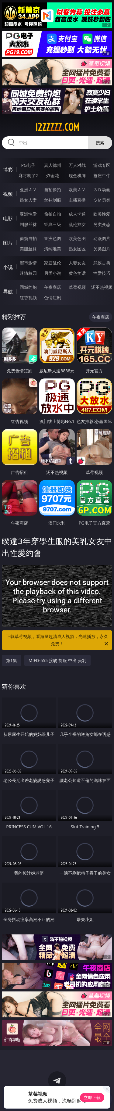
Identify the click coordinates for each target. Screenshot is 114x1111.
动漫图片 (101, 238)
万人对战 (77, 165)
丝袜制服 (52, 200)
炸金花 (52, 175)
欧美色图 (77, 238)
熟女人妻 (28, 200)
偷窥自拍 (28, 238)
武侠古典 (101, 263)
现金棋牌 (77, 175)
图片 (8, 242)
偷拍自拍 (52, 214)
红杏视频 (28, 297)
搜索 (100, 142)
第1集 (11, 660)
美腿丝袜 (28, 249)
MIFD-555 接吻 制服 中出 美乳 (57, 660)
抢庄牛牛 (101, 175)
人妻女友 (77, 263)
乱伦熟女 (77, 224)
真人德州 (52, 165)
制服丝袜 (28, 224)
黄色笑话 (77, 273)
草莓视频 (77, 287)
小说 (8, 267)
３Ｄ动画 (101, 189)
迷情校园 (28, 273)
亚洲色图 (52, 238)
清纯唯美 (52, 249)
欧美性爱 (101, 214)
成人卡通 (77, 214)
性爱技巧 (101, 273)
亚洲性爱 (28, 214)
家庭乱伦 (52, 263)
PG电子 (28, 165)
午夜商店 (52, 287)
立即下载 (92, 1097)
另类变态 (101, 224)
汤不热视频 (101, 287)
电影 (8, 218)
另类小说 (52, 273)
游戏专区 (101, 165)
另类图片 (101, 249)
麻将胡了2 (28, 175)
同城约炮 (28, 287)
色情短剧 (52, 297)
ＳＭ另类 (101, 200)
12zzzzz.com (57, 127)
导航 (8, 291)
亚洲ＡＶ (28, 189)
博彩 (8, 169)
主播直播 (77, 200)
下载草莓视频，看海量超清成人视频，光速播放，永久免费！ (57, 640)
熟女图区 (77, 249)
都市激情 (28, 263)
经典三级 (52, 224)
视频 (8, 194)
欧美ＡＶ (77, 189)
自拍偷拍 (52, 189)
